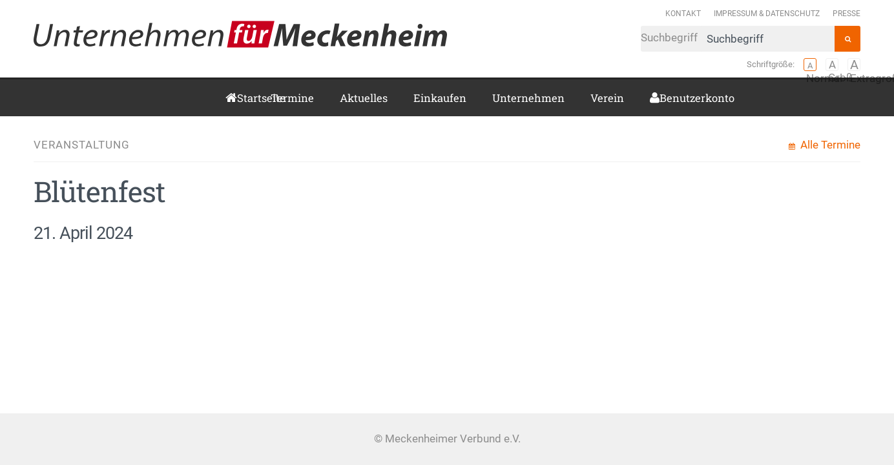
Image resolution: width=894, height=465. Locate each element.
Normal (810, 64)
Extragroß (853, 64)
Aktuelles (364, 98)
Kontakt (683, 13)
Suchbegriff (738, 39)
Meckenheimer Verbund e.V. (240, 34)
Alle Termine (829, 145)
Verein (607, 98)
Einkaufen (439, 98)
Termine (292, 98)
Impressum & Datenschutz (767, 13)
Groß (832, 64)
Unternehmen (528, 98)
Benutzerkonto (664, 98)
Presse (846, 13)
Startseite (241, 98)
